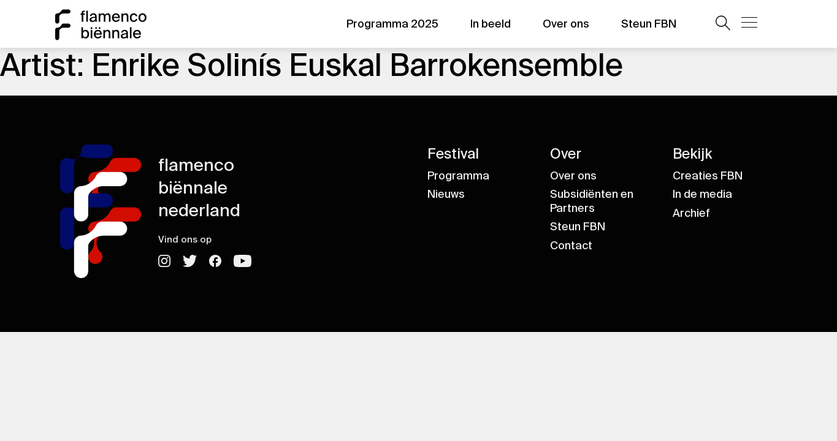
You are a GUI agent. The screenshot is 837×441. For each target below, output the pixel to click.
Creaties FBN (708, 175)
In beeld (490, 24)
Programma (458, 175)
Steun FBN (648, 24)
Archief (691, 213)
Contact (571, 245)
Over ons (566, 24)
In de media (702, 194)
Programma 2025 (392, 24)
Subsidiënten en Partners (591, 201)
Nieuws (446, 194)
